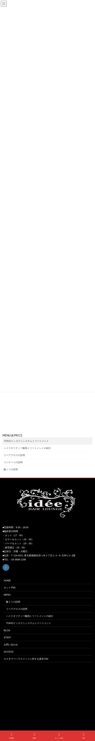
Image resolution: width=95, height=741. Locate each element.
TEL (83, 736)
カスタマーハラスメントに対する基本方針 (26, 658)
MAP (34, 736)
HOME (7, 580)
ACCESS (8, 651)
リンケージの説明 (13, 462)
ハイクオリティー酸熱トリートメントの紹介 (27, 448)
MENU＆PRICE (12, 435)
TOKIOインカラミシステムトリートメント (26, 441)
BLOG (7, 630)
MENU (7, 594)
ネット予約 (10, 587)
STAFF (7, 637)
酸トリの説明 (11, 469)
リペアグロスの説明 (14, 455)
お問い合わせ (11, 644)
